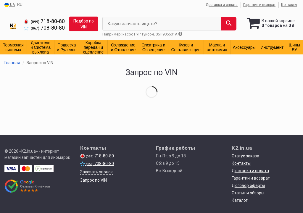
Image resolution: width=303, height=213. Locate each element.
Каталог (240, 200)
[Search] (228, 23)
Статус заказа (245, 156)
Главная (12, 62)
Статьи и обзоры (248, 193)
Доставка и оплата (222, 5)
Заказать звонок (96, 172)
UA (9, 5)
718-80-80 (44, 21)
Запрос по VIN (93, 180)
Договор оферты (248, 185)
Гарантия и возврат (259, 5)
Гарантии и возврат (251, 178)
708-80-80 (44, 28)
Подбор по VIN (83, 24)
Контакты (289, 5)
